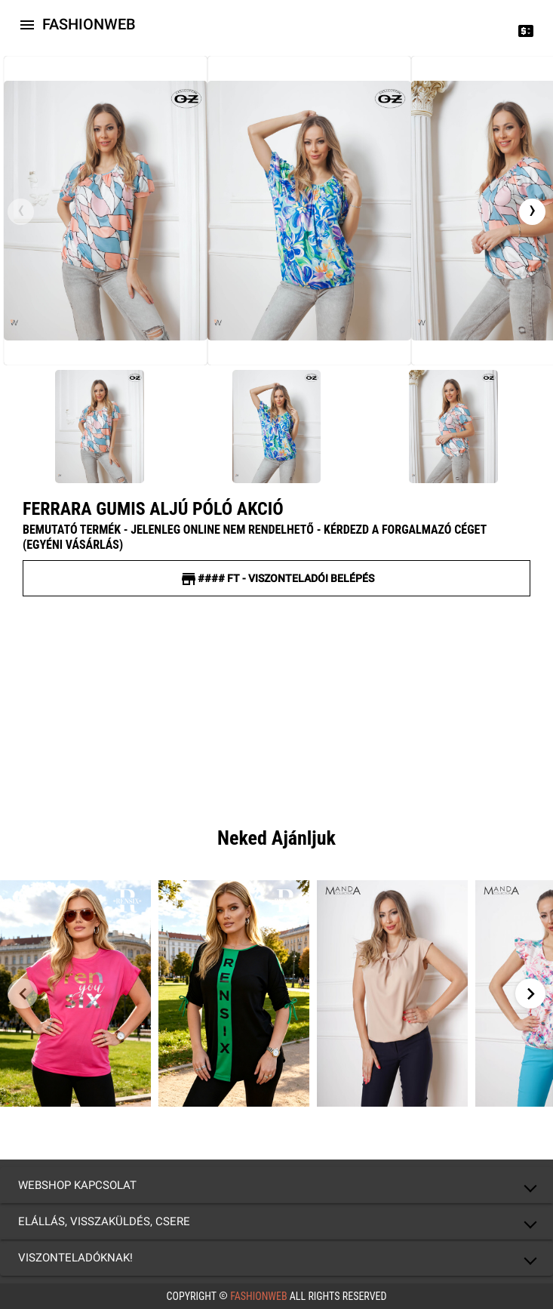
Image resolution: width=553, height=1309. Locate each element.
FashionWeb (259, 1296)
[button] (276, 1185)
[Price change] (526, 30)
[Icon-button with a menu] (27, 24)
